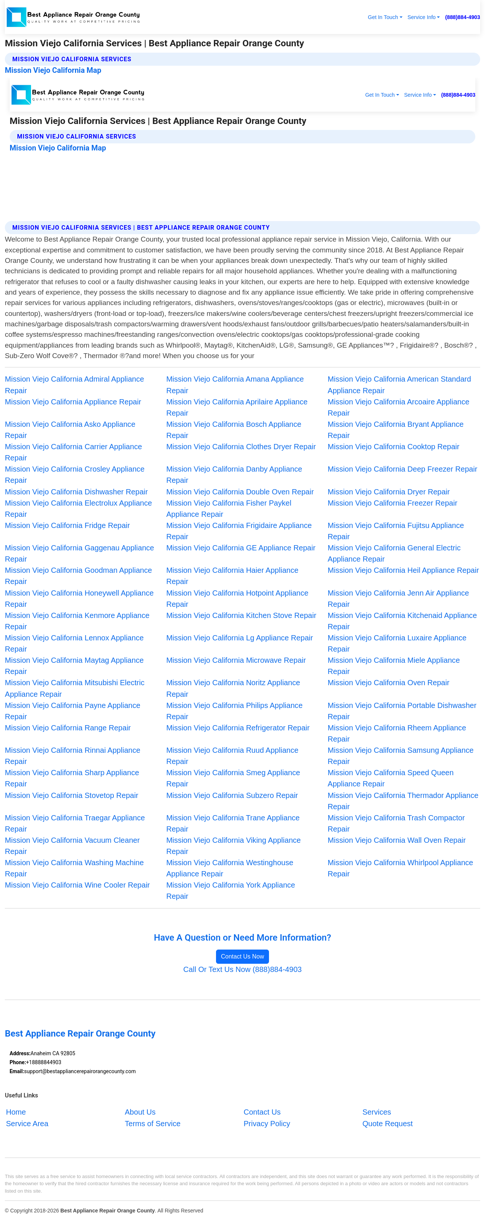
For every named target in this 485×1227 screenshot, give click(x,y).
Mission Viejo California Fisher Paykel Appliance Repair (228, 508)
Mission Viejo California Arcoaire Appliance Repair (398, 407)
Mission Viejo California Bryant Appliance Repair (395, 429)
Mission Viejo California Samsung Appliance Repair (400, 755)
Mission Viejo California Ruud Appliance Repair (232, 755)
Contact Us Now (242, 956)
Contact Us (262, 1112)
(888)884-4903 (462, 17)
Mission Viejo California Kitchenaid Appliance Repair (402, 621)
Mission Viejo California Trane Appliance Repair (233, 823)
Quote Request (387, 1123)
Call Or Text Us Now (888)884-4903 (242, 969)
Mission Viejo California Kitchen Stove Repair (241, 615)
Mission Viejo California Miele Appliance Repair (394, 665)
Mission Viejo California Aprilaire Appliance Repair (237, 407)
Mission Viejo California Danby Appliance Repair (234, 474)
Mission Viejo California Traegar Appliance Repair (75, 823)
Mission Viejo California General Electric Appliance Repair (394, 553)
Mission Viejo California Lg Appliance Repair (239, 638)
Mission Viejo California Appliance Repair (73, 402)
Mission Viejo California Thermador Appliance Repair (403, 801)
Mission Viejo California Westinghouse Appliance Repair (230, 868)
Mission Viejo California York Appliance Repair (230, 890)
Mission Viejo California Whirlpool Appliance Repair (400, 868)
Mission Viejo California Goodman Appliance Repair (78, 575)
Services (376, 1112)
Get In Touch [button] (383, 17)
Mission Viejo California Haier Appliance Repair (232, 575)
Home (16, 1112)
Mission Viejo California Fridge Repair (67, 525)
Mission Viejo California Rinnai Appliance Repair (72, 755)
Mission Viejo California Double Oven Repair (240, 492)
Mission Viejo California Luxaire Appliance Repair (397, 643)
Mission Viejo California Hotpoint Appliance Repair (237, 598)
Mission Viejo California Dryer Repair (389, 492)
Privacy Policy (267, 1123)
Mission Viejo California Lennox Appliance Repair (74, 643)
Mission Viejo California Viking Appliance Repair (233, 845)
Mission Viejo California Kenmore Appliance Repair (77, 621)
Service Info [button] (421, 17)
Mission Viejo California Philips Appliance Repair (234, 711)
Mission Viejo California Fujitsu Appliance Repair (396, 531)
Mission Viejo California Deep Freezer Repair (402, 469)
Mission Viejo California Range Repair (68, 728)
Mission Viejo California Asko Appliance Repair (70, 429)
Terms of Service (152, 1123)
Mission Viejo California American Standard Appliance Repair (399, 384)
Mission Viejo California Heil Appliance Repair (403, 570)
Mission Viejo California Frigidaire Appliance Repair (239, 531)
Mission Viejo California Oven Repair (388, 682)
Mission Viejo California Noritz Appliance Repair (233, 688)
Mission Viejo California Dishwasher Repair (76, 492)
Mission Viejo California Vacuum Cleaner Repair (72, 845)
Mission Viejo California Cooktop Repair (393, 446)
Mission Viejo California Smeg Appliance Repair (233, 778)
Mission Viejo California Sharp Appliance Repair (72, 778)
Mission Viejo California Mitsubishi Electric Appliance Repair (74, 688)
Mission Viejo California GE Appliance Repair (241, 548)
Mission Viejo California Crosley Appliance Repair (74, 474)
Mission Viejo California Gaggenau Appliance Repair (79, 553)
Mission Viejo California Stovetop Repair (71, 795)
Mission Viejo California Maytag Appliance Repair (74, 665)
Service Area (27, 1123)
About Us (140, 1112)
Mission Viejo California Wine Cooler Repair (77, 885)
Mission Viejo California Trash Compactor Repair (396, 823)
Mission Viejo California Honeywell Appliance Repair (79, 598)
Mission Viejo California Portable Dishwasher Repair (402, 711)
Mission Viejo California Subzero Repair (232, 795)
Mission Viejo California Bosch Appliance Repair (233, 429)
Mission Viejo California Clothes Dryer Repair (241, 446)
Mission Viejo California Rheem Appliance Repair (397, 733)
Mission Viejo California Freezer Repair (392, 503)
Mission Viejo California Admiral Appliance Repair (74, 384)
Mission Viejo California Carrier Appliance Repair (73, 452)
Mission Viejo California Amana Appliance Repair (235, 384)
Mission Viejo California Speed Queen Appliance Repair (391, 778)
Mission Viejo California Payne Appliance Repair (72, 711)
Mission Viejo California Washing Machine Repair (74, 868)
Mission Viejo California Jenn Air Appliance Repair (398, 598)
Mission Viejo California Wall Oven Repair (397, 840)
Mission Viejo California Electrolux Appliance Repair (78, 508)
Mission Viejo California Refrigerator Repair (238, 728)
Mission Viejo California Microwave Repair (236, 660)
